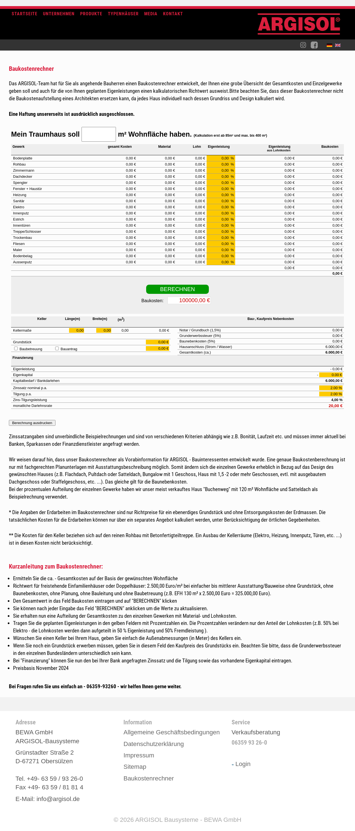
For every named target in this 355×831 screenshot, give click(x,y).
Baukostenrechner (148, 778)
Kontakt (173, 13)
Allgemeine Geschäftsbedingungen (171, 732)
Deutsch (331, 46)
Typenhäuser (123, 13)
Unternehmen (59, 13)
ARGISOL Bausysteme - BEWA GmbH (188, 819)
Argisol (301, 26)
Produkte (91, 13)
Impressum (138, 755)
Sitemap (134, 766)
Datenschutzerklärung (153, 743)
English (339, 46)
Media (151, 13)
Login (241, 763)
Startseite (24, 13)
